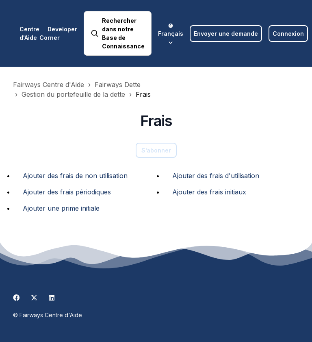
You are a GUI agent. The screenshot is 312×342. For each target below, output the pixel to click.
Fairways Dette (118, 85)
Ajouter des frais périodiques (67, 192)
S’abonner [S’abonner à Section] (156, 150)
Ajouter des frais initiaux (209, 192)
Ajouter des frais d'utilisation (215, 176)
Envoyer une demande (226, 33)
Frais (143, 94)
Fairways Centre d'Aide (48, 85)
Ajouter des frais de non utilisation (75, 176)
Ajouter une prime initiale (61, 208)
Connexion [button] (288, 33)
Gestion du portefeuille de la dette (73, 94)
